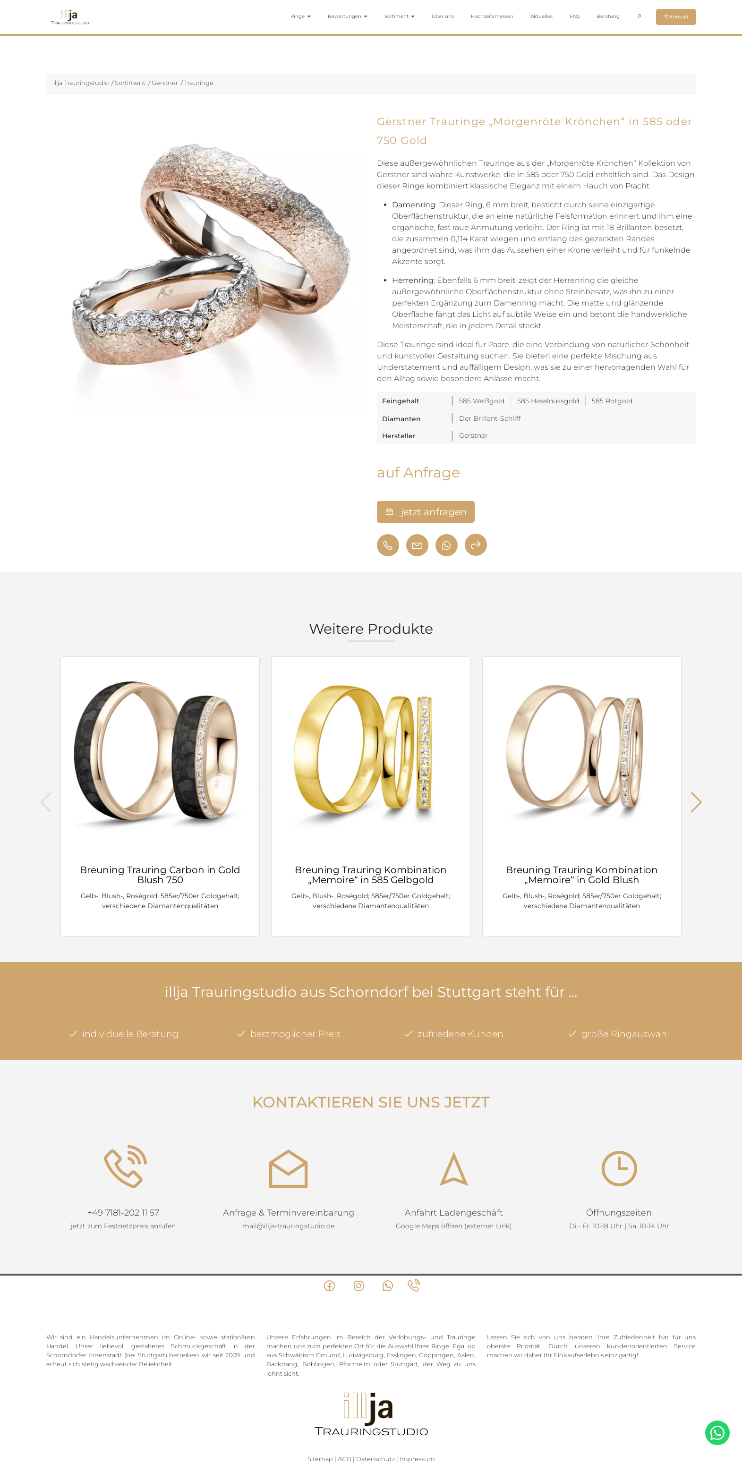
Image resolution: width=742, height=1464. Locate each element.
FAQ (575, 16)
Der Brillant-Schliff (490, 418)
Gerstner (165, 82)
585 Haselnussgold (548, 401)
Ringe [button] (300, 16)
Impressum (417, 1422)
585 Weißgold (481, 401)
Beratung (608, 16)
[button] (696, 802)
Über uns (443, 16)
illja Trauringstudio (81, 82)
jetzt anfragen (425, 512)
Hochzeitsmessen (492, 16)
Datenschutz (375, 1422)
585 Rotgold (612, 401)
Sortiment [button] (399, 16)
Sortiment (130, 82)
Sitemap (320, 1422)
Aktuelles (541, 16)
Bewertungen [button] (347, 16)
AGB (344, 1422)
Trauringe (198, 82)
